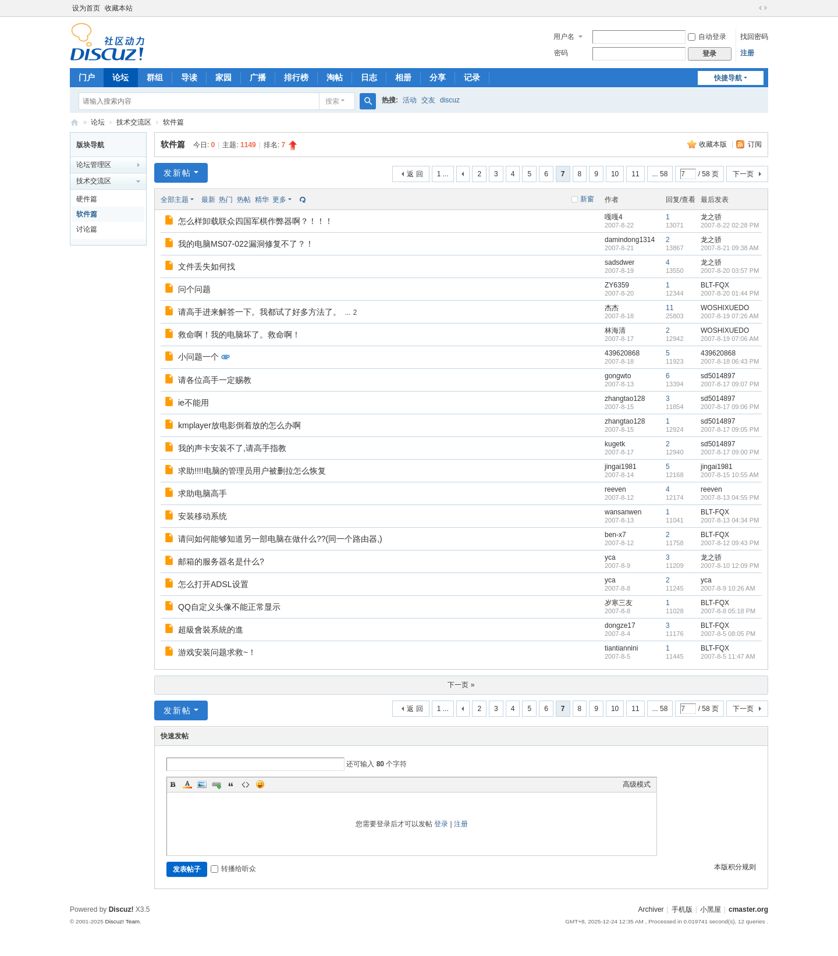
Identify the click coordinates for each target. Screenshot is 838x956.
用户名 (563, 37)
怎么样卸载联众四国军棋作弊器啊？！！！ (255, 221)
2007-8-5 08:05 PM (728, 633)
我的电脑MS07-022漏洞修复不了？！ (246, 243)
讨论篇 (86, 229)
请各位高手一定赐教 (214, 380)
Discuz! (121, 909)
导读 (189, 77)
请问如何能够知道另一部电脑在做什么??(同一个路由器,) (280, 538)
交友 (428, 100)
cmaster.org (748, 909)
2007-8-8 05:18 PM (728, 610)
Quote (231, 784)
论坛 (120, 77)
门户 (87, 77)
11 (635, 174)
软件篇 (173, 122)
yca (610, 557)
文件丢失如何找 (206, 266)
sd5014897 (718, 376)
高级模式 (637, 784)
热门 (226, 200)
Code (245, 784)
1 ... (443, 174)
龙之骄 (711, 217)
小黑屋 (710, 909)
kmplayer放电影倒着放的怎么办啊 (239, 425)
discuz (450, 100)
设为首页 (86, 8)
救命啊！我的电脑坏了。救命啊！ (239, 334)
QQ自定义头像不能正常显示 (229, 607)
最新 (208, 200)
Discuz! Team (122, 921)
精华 (262, 200)
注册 (747, 53)
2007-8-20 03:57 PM (730, 270)
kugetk (615, 444)
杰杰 (612, 308)
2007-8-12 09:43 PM (730, 542)
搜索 (332, 101)
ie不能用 (193, 402)
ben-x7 (615, 535)
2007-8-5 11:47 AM (728, 656)
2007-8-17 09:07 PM (730, 384)
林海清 (615, 330)
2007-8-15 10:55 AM (730, 474)
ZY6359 (617, 285)
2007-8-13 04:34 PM (730, 520)
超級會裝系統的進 (210, 629)
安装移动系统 (202, 516)
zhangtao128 (625, 399)
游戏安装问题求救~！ (217, 652)
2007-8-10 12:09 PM (730, 565)
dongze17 (620, 625)
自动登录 (707, 37)
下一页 (743, 174)
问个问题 (194, 289)
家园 (223, 77)
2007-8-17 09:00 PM (730, 452)
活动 (410, 100)
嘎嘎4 (614, 217)
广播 (258, 77)
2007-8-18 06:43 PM (730, 361)
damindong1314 (630, 240)
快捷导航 (728, 78)
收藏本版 (714, 144)
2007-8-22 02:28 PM (730, 225)
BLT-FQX (715, 285)
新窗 (587, 199)
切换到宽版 (763, 8)
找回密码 (754, 37)
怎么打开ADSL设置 (213, 584)
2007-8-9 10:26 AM (728, 588)
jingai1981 (621, 467)
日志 (369, 77)
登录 (441, 824)
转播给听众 (233, 869)
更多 (279, 200)
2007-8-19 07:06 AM (730, 338)
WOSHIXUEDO (725, 308)
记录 (472, 77)
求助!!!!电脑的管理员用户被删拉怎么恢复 (252, 470)
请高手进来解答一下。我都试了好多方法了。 (259, 312)
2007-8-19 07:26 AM (730, 315)
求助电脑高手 (202, 493)
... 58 (660, 174)
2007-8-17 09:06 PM (730, 406)
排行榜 (296, 77)
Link (216, 784)
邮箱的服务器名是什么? (221, 561)
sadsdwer (619, 262)
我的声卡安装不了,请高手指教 (232, 448)
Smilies (260, 784)
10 (615, 174)
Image (202, 784)
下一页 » (461, 685)
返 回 (414, 174)
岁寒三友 (619, 603)
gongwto (618, 376)
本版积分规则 (735, 867)
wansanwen (623, 512)
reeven (615, 489)
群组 (155, 77)
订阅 (755, 144)
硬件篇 (86, 199)
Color (187, 784)
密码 (561, 53)
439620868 (622, 353)
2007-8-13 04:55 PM (730, 497)
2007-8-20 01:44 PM (730, 293)
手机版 (682, 909)
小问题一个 (198, 356)
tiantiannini (621, 648)
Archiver (651, 909)
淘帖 (334, 77)
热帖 (244, 200)
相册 (403, 77)
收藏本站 (119, 8)
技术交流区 (133, 122)
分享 (437, 77)
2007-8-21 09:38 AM (730, 247)
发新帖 (177, 172)
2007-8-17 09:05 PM (730, 429)
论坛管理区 (93, 165)
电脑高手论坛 (74, 122)
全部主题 (175, 200)
